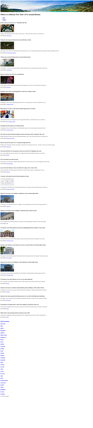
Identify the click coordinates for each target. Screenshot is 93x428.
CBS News (8, 206)
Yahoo (7, 308)
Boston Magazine (9, 163)
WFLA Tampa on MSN (10, 121)
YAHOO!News (9, 70)
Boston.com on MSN (10, 138)
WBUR (7, 155)
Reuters (7, 283)
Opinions (4, 19)
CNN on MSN (9, 257)
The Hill (7, 291)
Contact (4, 20)
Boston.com (8, 87)
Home (4, 17)
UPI (7, 223)
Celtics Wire (8, 146)
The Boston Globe (9, 104)
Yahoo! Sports (9, 35)
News (4, 18)
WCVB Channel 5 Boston (11, 52)
